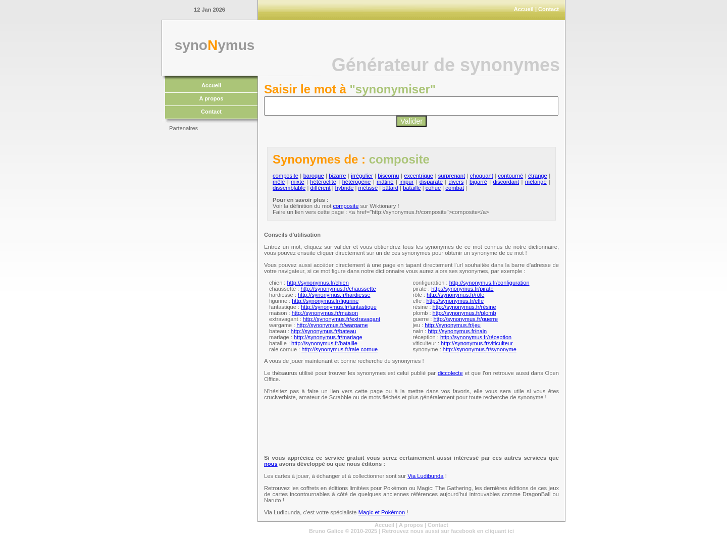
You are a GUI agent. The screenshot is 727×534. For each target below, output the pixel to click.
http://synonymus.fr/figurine (325, 301)
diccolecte (450, 373)
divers (456, 182)
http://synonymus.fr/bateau (323, 331)
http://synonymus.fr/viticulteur (476, 343)
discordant (506, 182)
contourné (510, 176)
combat (454, 188)
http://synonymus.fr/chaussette (338, 289)
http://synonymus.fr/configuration (489, 283)
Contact (548, 9)
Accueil (524, 9)
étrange (537, 176)
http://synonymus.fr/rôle (455, 295)
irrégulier (362, 176)
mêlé (279, 182)
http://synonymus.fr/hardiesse (334, 295)
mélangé (536, 182)
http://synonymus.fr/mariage (328, 337)
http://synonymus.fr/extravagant (341, 319)
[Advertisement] (209, 287)
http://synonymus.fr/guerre (465, 319)
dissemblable (289, 188)
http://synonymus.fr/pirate (462, 289)
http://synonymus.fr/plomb (464, 313)
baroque (313, 176)
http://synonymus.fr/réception (475, 337)
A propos (211, 98)
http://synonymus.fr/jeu (453, 325)
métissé (368, 188)
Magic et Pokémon (381, 512)
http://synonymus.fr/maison (325, 313)
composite (285, 176)
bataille (412, 188)
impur (406, 182)
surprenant (451, 176)
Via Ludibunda (425, 476)
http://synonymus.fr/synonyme (479, 349)
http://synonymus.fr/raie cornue (339, 349)
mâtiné (385, 182)
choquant (481, 176)
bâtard (390, 188)
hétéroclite (323, 182)
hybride (344, 188)
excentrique (418, 176)
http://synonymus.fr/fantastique (339, 307)
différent (320, 188)
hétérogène (356, 182)
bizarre (337, 176)
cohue (433, 188)
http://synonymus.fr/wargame (332, 325)
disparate (431, 182)
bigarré (478, 182)
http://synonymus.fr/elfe (455, 301)
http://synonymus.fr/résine (464, 307)
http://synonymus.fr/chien (317, 283)
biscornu (388, 176)
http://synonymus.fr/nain (457, 331)
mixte (297, 182)
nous (271, 464)
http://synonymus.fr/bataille (324, 343)
